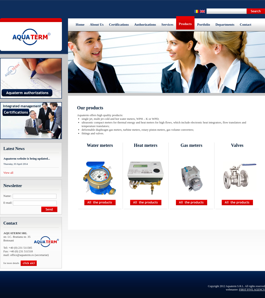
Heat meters (146, 145)
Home (80, 24)
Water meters (100, 145)
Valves (237, 145)
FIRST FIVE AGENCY (252, 289)
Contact (245, 24)
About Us (96, 24)
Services (167, 24)
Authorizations (145, 24)
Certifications (119, 24)
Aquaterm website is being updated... (26, 158)
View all (8, 172)
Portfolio (203, 24)
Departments (224, 24)
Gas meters (191, 145)
